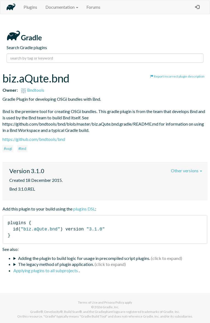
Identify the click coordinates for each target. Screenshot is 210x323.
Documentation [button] (61, 7)
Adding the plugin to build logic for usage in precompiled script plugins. (84, 258)
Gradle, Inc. (111, 307)
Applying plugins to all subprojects (46, 270)
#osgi (8, 148)
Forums (93, 7)
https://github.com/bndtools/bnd (33, 139)
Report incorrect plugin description (177, 76)
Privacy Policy (114, 302)
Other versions (186, 170)
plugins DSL (84, 208)
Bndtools (32, 90)
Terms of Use (88, 302)
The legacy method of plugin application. (56, 264)
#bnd (22, 148)
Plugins (30, 7)
